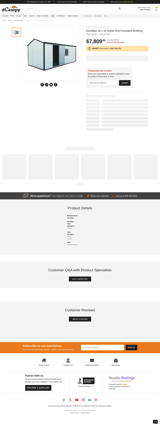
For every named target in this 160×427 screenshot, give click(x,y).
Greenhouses (61, 16)
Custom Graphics (72, 16)
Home (4, 20)
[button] (98, 195)
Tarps (25, 16)
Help (105, 16)
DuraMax (70, 218)
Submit (124, 83)
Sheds (53, 16)
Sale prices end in (122, 2)
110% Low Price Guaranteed (67, 2)
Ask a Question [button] (104, 34)
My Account (88, 16)
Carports (31, 16)
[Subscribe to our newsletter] (131, 347)
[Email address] (102, 347)
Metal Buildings (18, 20)
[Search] (71, 8)
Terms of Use (75, 412)
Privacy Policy (85, 412)
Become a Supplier (38, 388)
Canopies (5, 16)
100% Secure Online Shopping (93, 2)
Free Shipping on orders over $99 (39, 2)
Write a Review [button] (91, 34)
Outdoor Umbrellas (42, 16)
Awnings (18, 16)
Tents (12, 16)
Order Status (98, 16)
